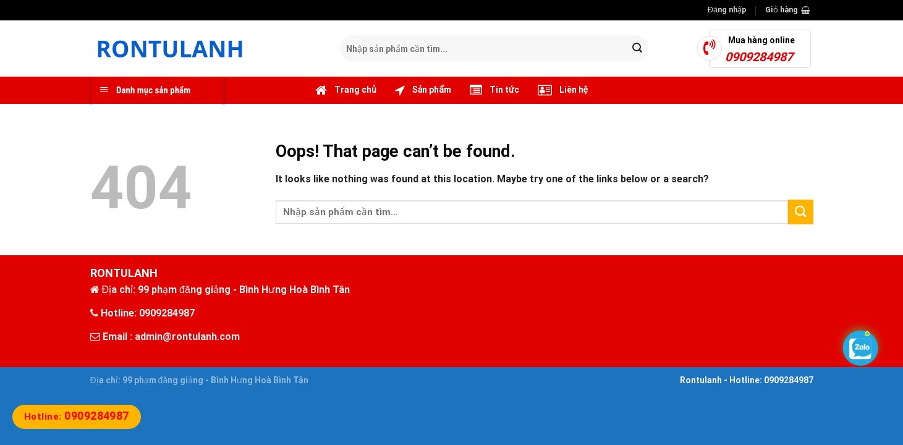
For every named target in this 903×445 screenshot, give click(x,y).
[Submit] (637, 48)
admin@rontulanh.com (187, 336)
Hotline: (76, 416)
